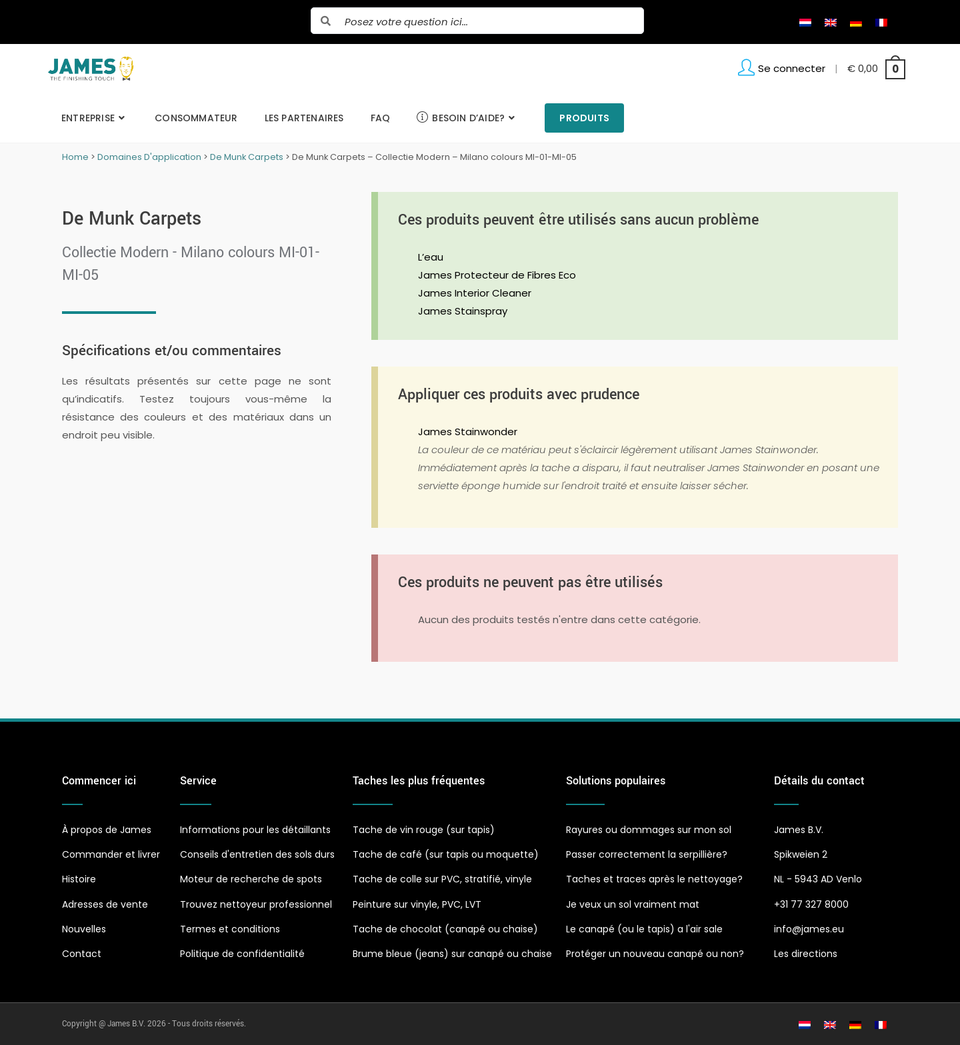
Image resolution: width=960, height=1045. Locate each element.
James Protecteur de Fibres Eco (497, 275)
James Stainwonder (467, 432)
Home (75, 157)
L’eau (430, 257)
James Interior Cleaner (474, 293)
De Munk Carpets (246, 157)
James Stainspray (462, 311)
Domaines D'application (149, 157)
